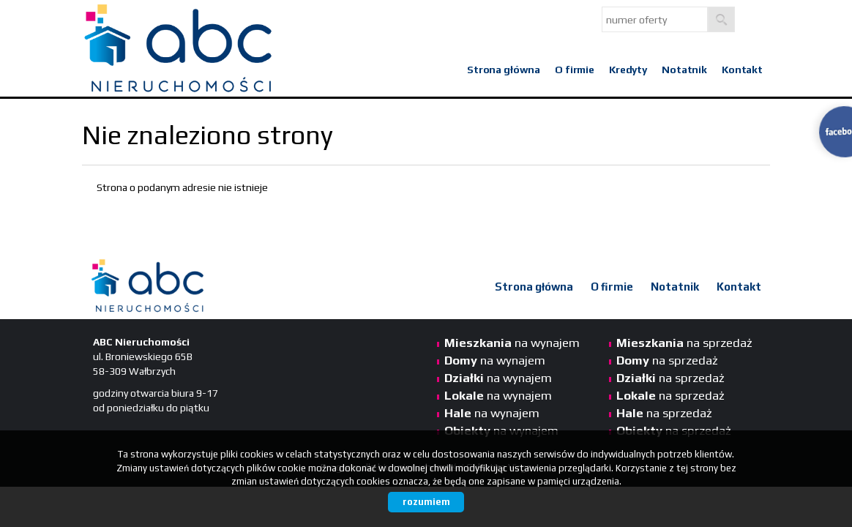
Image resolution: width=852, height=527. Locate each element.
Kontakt (742, 69)
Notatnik (684, 69)
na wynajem (512, 342)
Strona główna (503, 69)
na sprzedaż (684, 342)
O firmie (574, 69)
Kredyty (628, 69)
